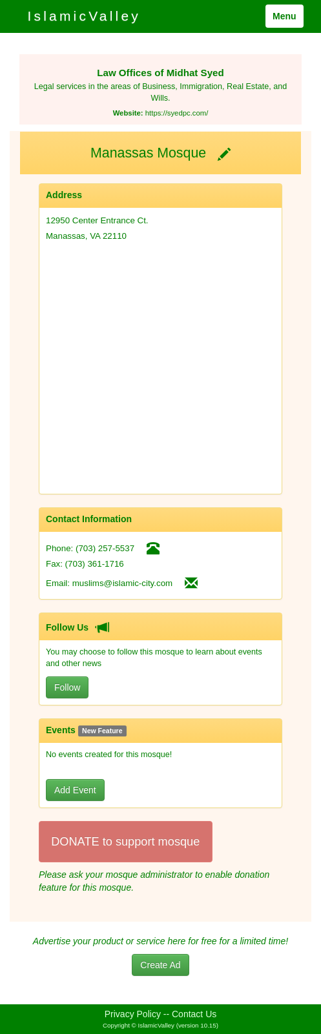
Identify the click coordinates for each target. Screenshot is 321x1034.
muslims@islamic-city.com (122, 583)
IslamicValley (84, 15)
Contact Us (194, 1014)
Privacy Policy (133, 1014)
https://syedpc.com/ (177, 113)
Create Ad (160, 965)
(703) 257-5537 (105, 548)
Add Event (75, 790)
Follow (67, 687)
